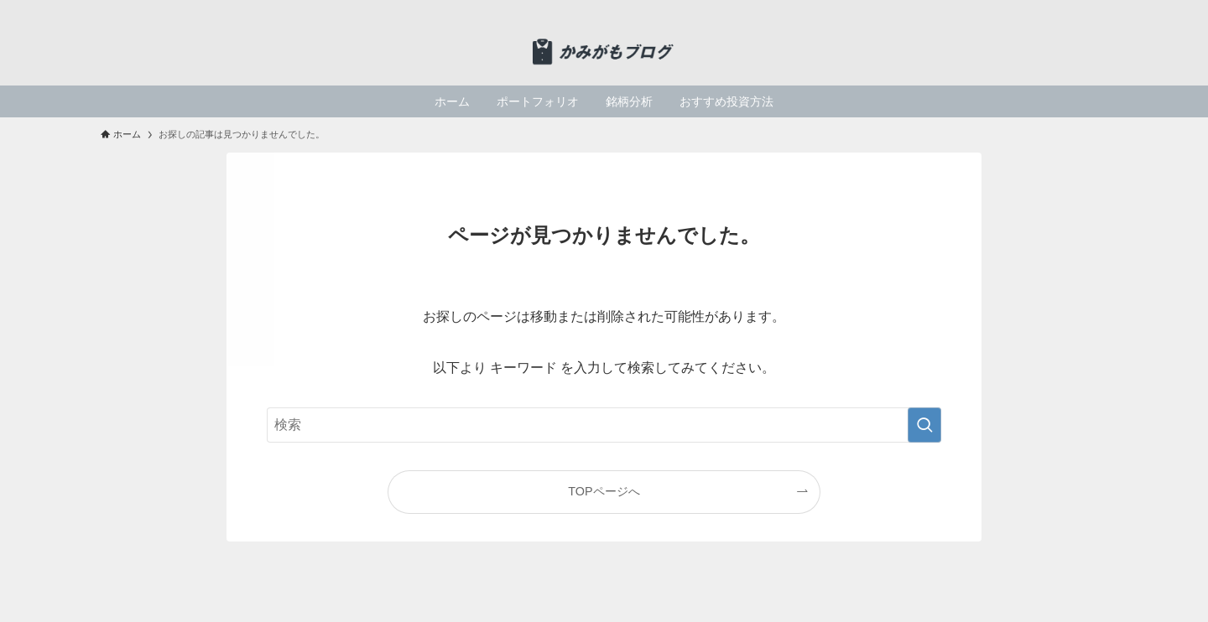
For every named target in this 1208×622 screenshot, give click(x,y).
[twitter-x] (1053, 9)
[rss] (1075, 9)
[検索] (1096, 9)
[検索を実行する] (924, 425)
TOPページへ (603, 491)
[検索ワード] (604, 425)
